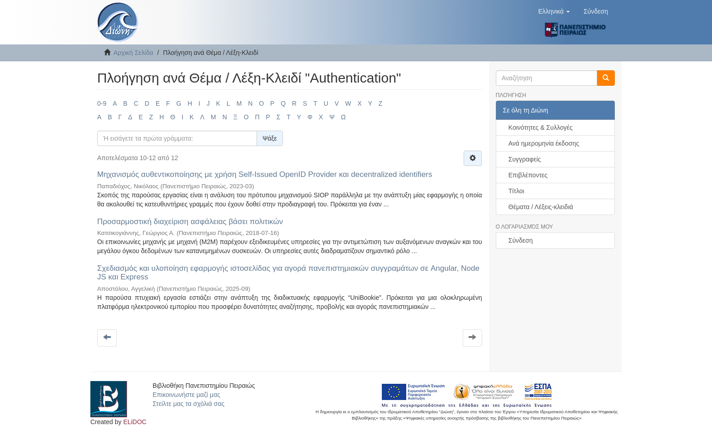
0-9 (101, 103)
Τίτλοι (516, 191)
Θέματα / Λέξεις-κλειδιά (541, 206)
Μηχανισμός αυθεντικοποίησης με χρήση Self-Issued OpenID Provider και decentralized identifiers (264, 174)
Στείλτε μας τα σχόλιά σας (188, 403)
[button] (554, 11)
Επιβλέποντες (528, 175)
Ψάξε (269, 138)
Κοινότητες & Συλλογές (541, 127)
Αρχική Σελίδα (133, 52)
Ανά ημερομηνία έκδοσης (544, 143)
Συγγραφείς (525, 159)
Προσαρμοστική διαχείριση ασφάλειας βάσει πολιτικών (190, 221)
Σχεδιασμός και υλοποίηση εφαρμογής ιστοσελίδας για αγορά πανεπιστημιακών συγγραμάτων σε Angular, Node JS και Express (288, 272)
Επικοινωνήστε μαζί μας (186, 394)
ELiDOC (134, 421)
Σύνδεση (521, 240)
